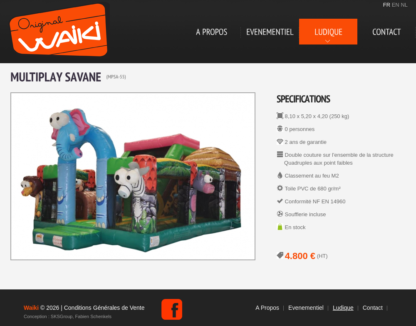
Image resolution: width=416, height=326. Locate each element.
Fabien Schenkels (93, 316)
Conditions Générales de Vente (104, 307)
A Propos (267, 307)
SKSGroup (62, 316)
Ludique (343, 307)
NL (404, 5)
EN (395, 5)
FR (386, 5)
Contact (373, 307)
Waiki (59, 30)
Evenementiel (306, 307)
